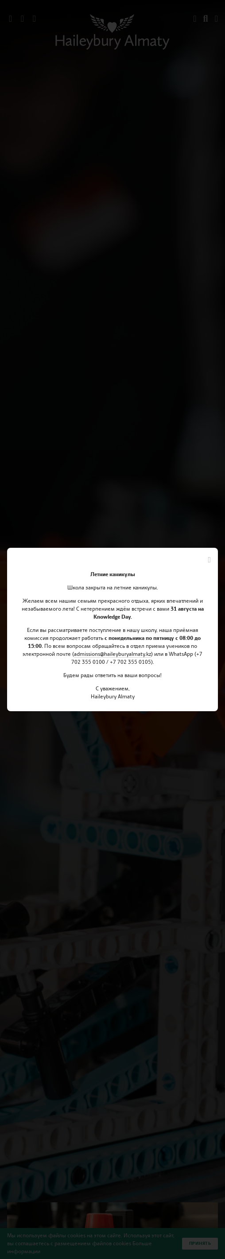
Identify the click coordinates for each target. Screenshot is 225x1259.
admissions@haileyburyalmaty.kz (112, 654)
